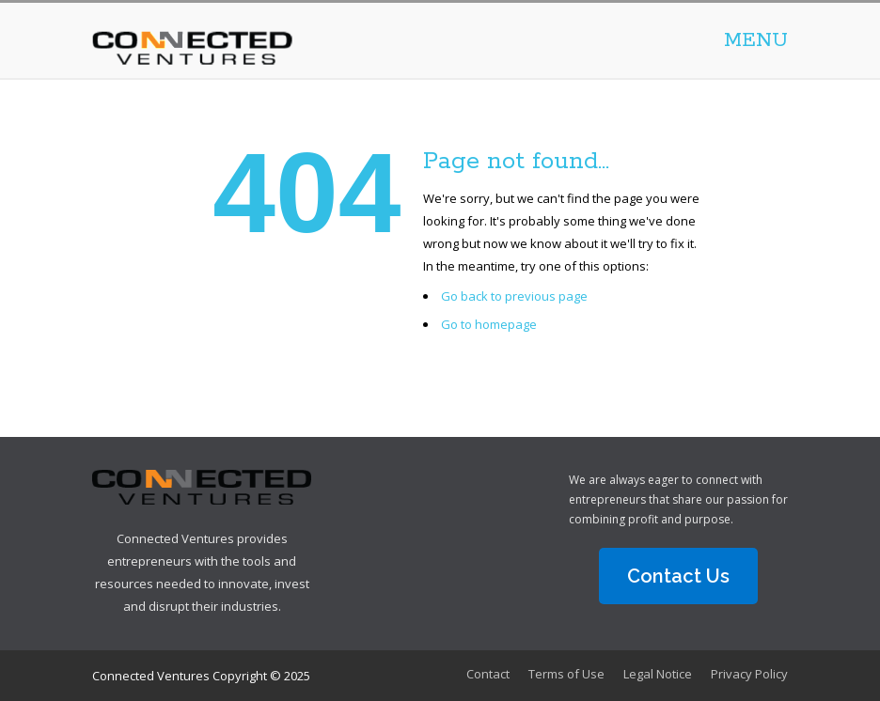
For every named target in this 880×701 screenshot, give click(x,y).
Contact (488, 673)
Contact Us (678, 576)
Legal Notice (657, 673)
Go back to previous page (514, 296)
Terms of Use (566, 673)
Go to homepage (489, 324)
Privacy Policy (749, 673)
